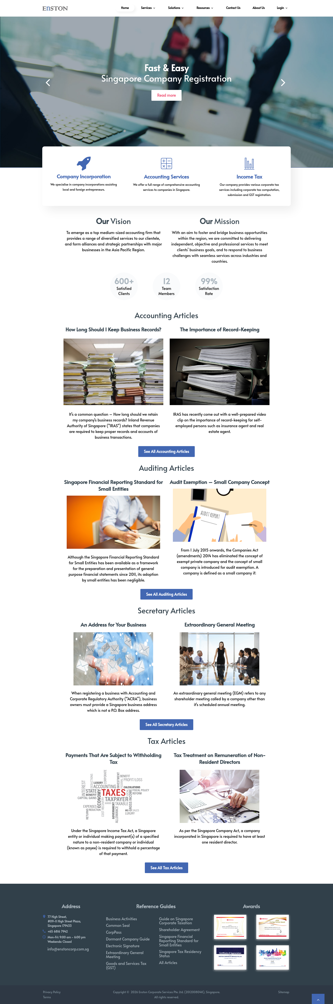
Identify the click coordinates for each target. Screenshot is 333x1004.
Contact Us (233, 8)
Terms (46, 997)
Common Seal (118, 925)
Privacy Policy (51, 992)
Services (146, 8)
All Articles (168, 962)
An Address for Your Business (113, 624)
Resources (203, 8)
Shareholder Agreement (179, 929)
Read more (166, 95)
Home (125, 8)
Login (280, 8)
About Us (259, 8)
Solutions (174, 8)
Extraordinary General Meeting (220, 624)
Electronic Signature (123, 945)
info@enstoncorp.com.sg (68, 949)
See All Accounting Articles (166, 451)
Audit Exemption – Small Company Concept (220, 481)
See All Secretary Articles (166, 724)
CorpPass (114, 932)
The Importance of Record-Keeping (219, 329)
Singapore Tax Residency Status (180, 953)
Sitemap (284, 992)
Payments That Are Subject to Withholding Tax (113, 758)
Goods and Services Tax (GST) (126, 965)
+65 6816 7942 (58, 931)
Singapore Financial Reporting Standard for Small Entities (113, 485)
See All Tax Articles (167, 867)
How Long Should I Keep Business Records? (113, 329)
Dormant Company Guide (128, 939)
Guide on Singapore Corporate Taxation (176, 921)
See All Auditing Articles (166, 594)
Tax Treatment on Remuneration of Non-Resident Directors (219, 758)
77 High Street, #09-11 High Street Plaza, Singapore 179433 (64, 921)
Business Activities (121, 918)
